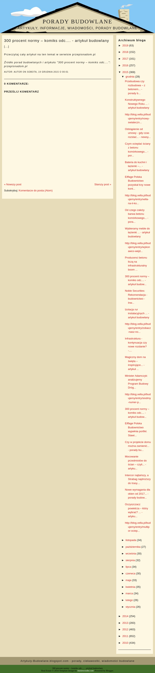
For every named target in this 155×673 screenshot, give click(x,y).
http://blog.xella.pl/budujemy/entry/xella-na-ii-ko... (138, 199)
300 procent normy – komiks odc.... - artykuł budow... (137, 280)
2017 (125, 58)
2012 (125, 629)
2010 (125, 642)
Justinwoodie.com (86, 670)
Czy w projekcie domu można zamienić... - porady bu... (138, 446)
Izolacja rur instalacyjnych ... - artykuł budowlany (137, 313)
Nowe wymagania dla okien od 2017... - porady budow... (137, 493)
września (131, 553)
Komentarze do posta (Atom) (36, 190)
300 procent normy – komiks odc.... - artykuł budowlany (56, 41)
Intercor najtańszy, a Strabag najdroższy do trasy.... (138, 479)
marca (130, 593)
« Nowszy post (12, 184)
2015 (125, 72)
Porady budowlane (77, 21)
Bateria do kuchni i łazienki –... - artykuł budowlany (137, 166)
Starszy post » (102, 184)
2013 (125, 622)
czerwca (131, 573)
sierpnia (131, 560)
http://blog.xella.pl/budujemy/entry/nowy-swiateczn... (138, 118)
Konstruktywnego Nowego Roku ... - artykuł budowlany (137, 103)
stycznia (131, 606)
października (133, 546)
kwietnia (131, 586)
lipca (129, 566)
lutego (130, 600)
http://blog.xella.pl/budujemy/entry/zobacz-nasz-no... (138, 327)
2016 (125, 65)
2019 (125, 45)
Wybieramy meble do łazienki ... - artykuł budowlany (137, 232)
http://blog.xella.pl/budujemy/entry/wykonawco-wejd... (138, 247)
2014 (125, 616)
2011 (125, 636)
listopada (131, 540)
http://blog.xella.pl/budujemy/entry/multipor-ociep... (138, 526)
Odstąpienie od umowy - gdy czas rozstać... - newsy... (138, 133)
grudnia (130, 76)
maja (129, 580)
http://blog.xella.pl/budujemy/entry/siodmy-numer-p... (138, 398)
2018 (125, 51)
